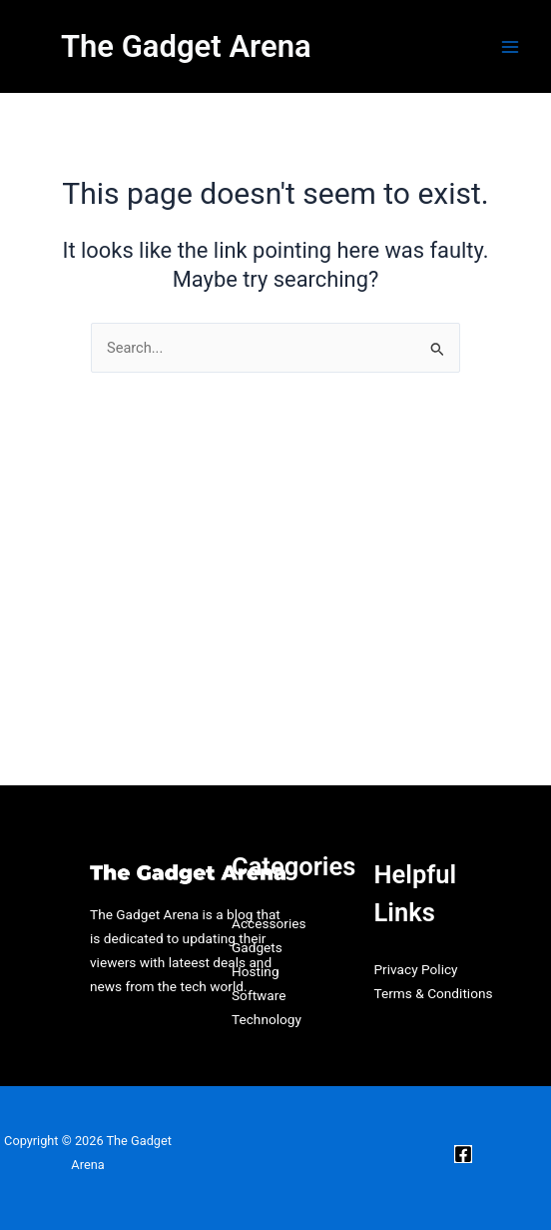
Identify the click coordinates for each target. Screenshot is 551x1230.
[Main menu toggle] (510, 47)
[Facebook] (463, 1154)
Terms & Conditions (432, 993)
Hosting (255, 971)
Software (259, 995)
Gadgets (257, 947)
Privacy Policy (415, 969)
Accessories (269, 923)
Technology (266, 1019)
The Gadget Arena (186, 46)
